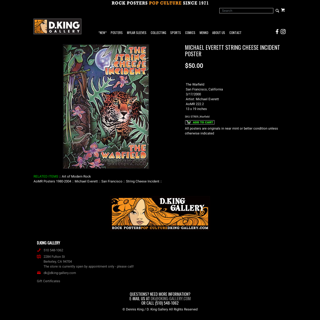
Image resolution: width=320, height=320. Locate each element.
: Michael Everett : (86, 181)
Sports (175, 32)
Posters (117, 32)
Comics (190, 32)
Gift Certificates (48, 281)
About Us (218, 32)
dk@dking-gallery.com (56, 273)
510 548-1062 (50, 250)
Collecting (158, 32)
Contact (235, 32)
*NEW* (102, 32)
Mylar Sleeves (136, 32)
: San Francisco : (112, 181)
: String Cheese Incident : (142, 181)
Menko (204, 32)
